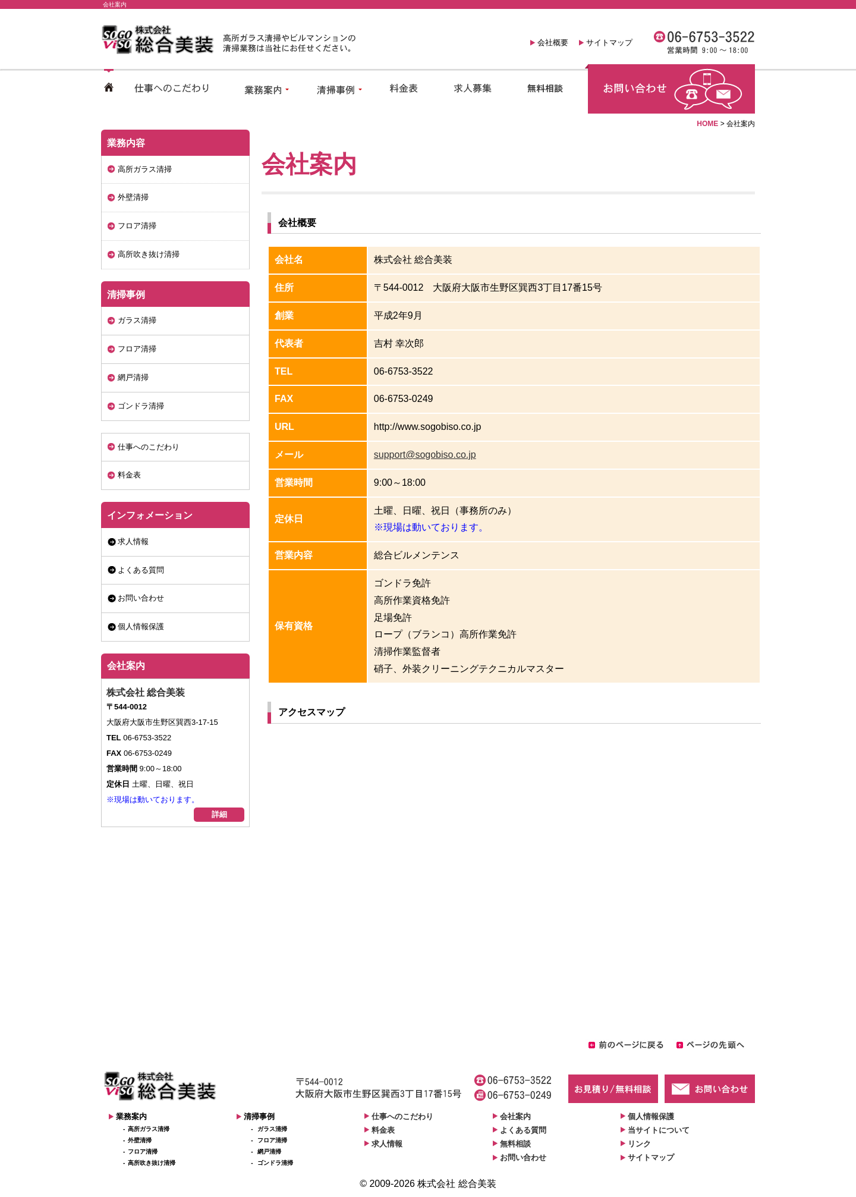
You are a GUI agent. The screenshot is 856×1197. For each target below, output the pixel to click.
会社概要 (552, 42)
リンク (639, 1143)
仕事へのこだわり (149, 446)
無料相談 (515, 1143)
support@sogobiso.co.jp (425, 455)
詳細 (219, 814)
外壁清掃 (133, 197)
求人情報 (133, 541)
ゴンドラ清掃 (141, 405)
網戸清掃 (133, 377)
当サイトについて (659, 1130)
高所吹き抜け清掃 (149, 254)
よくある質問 (141, 569)
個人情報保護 (141, 626)
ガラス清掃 (137, 320)
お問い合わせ (141, 597)
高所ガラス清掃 (145, 169)
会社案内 (126, 666)
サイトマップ (609, 42)
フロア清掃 (137, 225)
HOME (707, 124)
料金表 (129, 474)
